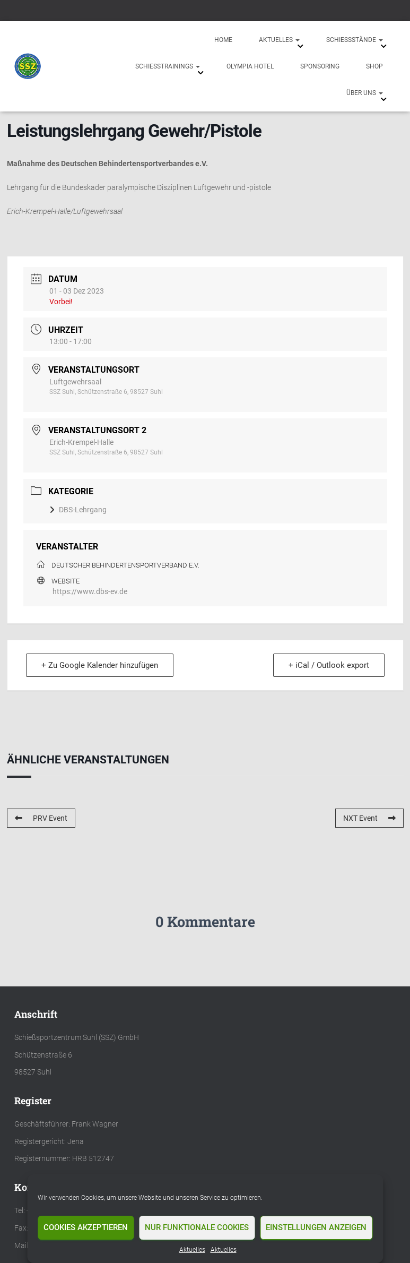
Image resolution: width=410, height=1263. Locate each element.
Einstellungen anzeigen (316, 1227)
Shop (374, 66)
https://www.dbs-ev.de (90, 591)
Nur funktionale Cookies (197, 1227)
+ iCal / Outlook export (329, 665)
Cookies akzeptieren (85, 1227)
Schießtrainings (167, 66)
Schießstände (354, 40)
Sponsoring (319, 66)
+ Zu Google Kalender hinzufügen (99, 665)
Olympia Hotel (250, 66)
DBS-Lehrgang (78, 509)
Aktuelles (192, 1249)
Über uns (364, 93)
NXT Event (369, 818)
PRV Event (41, 818)
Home (223, 40)
